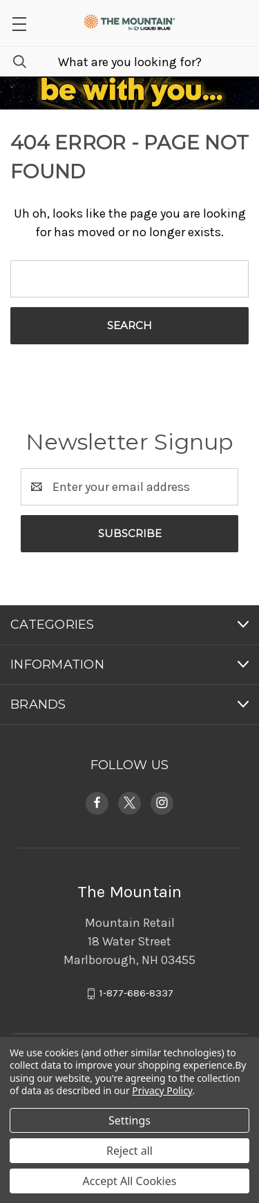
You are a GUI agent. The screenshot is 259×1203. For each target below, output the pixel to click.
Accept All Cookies (130, 1181)
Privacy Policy (162, 1090)
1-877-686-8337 (136, 993)
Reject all (129, 1150)
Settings (129, 1120)
